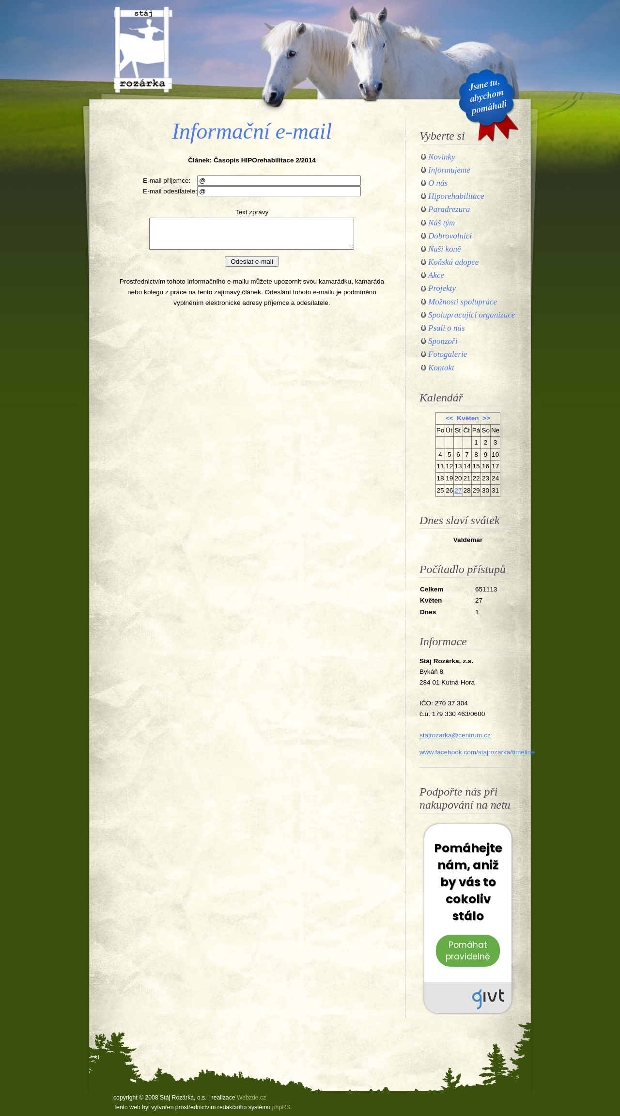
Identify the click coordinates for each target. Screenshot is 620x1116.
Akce (436, 275)
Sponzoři (442, 341)
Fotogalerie (447, 354)
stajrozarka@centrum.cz (455, 735)
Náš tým (441, 222)
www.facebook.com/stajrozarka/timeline (477, 752)
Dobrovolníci (450, 235)
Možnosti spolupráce (462, 301)
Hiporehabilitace (456, 196)
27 (458, 490)
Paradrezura (449, 209)
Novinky (441, 156)
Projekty (442, 288)
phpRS (281, 1107)
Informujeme (449, 170)
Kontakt (441, 367)
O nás (438, 183)
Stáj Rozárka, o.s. (142, 49)
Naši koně (444, 249)
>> (486, 418)
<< (449, 418)
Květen (468, 418)
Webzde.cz (251, 1097)
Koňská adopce (453, 262)
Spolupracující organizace (471, 314)
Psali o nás (446, 328)
